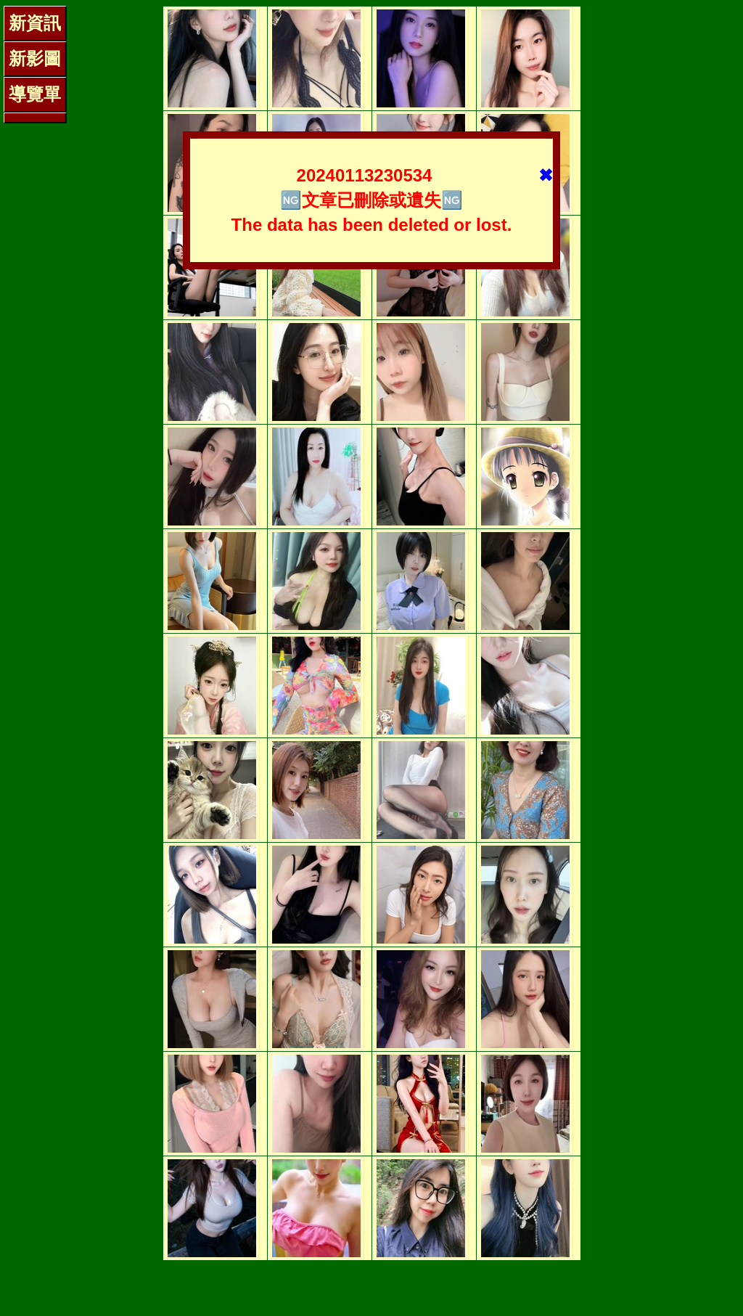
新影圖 (35, 58)
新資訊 (35, 23)
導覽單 (35, 94)
